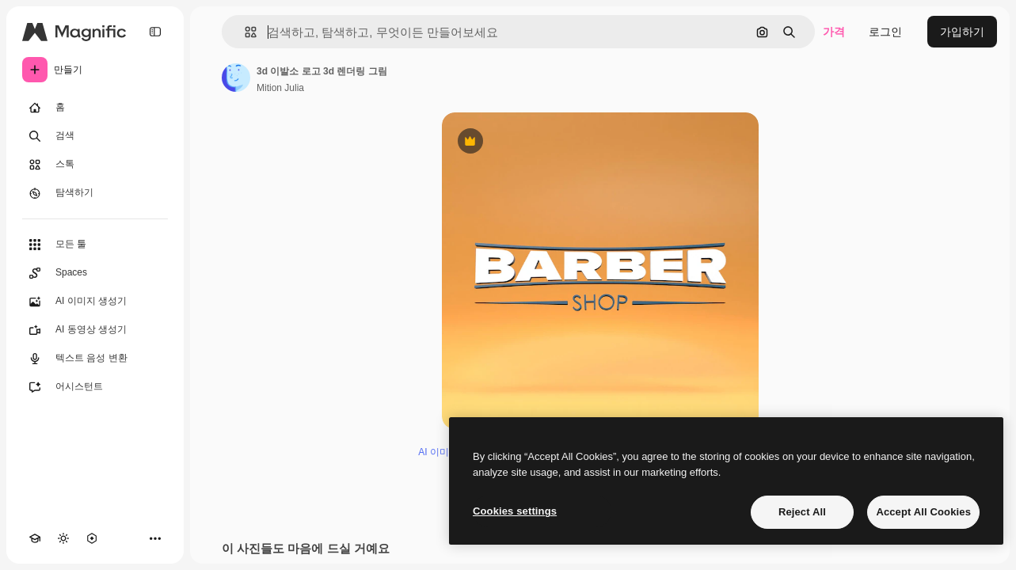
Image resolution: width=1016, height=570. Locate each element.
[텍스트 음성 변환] (95, 358)
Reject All (802, 512)
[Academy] (35, 538)
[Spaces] (95, 273)
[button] (244, 32)
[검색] (95, 136)
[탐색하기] (95, 193)
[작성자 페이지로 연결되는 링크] (236, 77)
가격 (834, 31)
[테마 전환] (63, 538)
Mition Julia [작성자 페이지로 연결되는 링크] (280, 87)
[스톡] (95, 164)
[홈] (95, 107)
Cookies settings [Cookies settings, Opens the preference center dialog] (515, 511)
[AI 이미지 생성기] (95, 301)
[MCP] (92, 538)
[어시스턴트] (95, 387)
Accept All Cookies (923, 512)
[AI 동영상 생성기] (95, 330)
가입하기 (962, 31)
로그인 (885, 31)
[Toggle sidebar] (155, 31)
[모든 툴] (95, 244)
